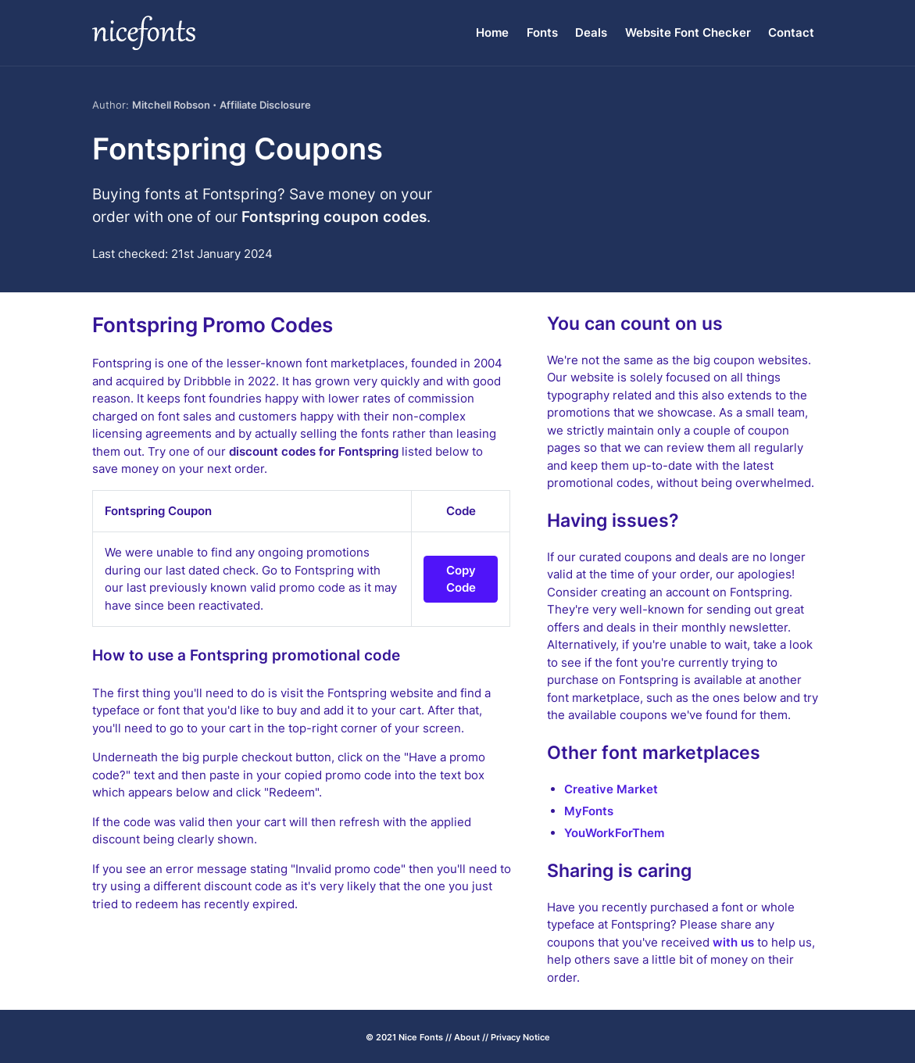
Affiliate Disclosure (265, 104)
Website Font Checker (688, 32)
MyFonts (588, 811)
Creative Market (611, 789)
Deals (591, 32)
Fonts (542, 32)
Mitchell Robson (171, 104)
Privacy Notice (520, 1037)
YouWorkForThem (614, 832)
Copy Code (461, 579)
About (467, 1037)
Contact (791, 32)
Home (492, 32)
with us (733, 942)
